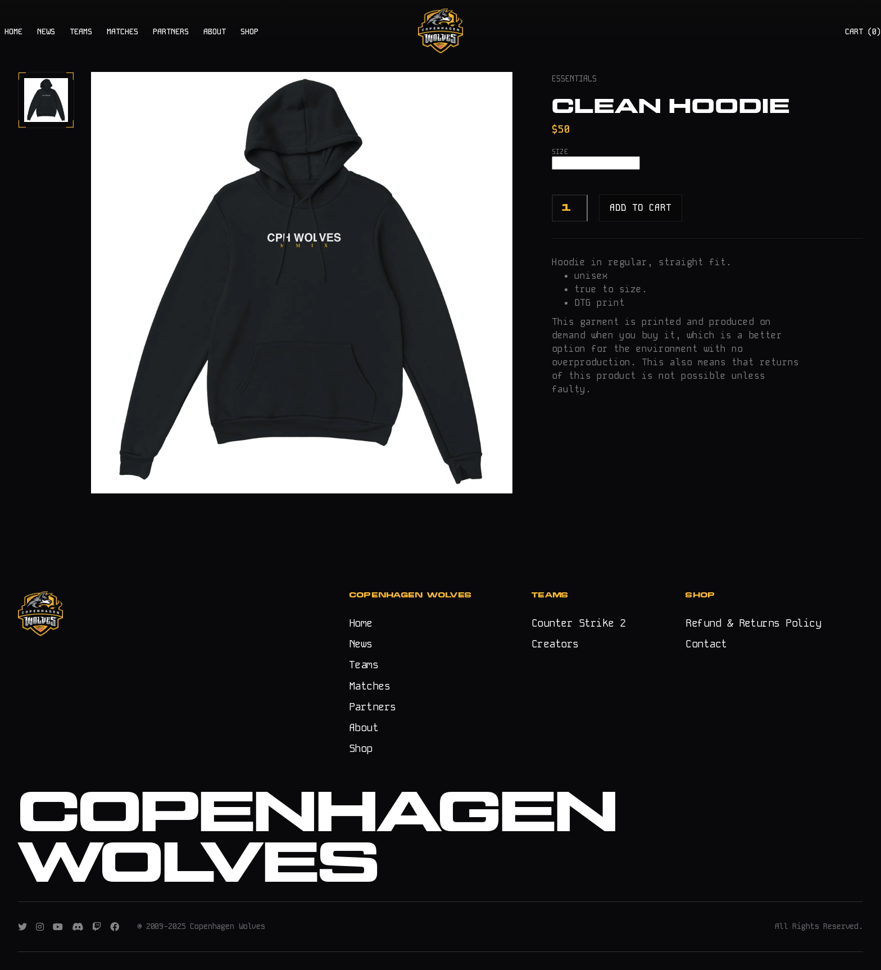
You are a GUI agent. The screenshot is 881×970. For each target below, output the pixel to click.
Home (361, 623)
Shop (361, 748)
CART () (863, 31)
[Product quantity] (570, 207)
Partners (372, 706)
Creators (555, 643)
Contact (705, 643)
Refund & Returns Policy (753, 623)
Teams (363, 664)
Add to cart (640, 208)
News (361, 643)
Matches (369, 685)
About (363, 727)
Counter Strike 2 (578, 623)
